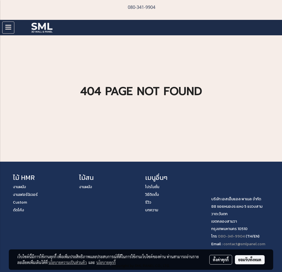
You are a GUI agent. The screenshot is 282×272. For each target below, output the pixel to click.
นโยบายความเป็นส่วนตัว (67, 262)
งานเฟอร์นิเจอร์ (25, 195)
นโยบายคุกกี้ (106, 262)
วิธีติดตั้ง (152, 195)
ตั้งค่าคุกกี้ (221, 259)
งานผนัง (19, 187)
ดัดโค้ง (18, 210)
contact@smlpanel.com (244, 244)
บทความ (151, 210)
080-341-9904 (231, 236)
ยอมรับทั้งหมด (249, 259)
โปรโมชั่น (152, 187)
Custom (20, 202)
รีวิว (148, 202)
